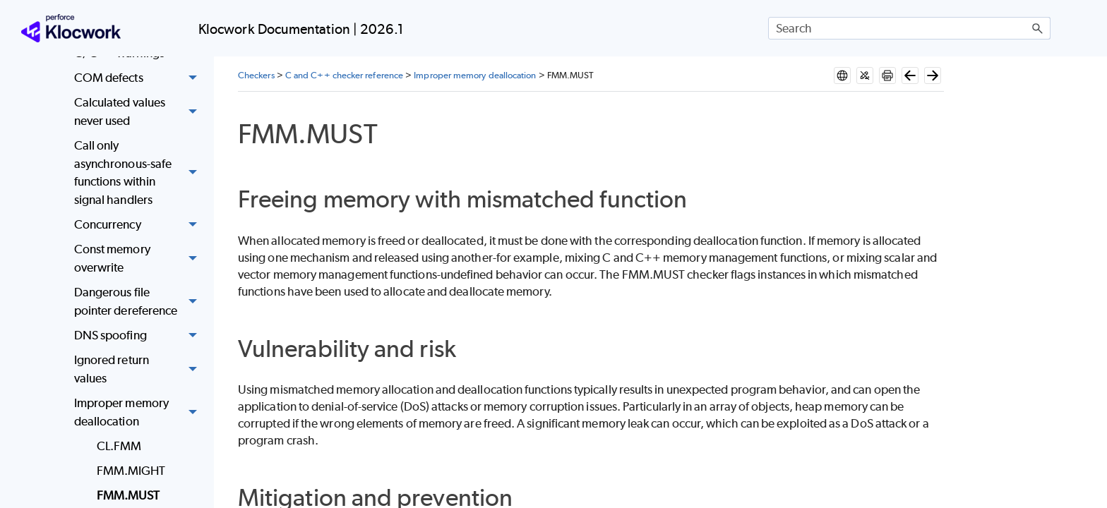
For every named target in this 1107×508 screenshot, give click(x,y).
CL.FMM (119, 446)
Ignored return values (139, 369)
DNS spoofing (139, 335)
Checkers (256, 75)
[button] (1038, 28)
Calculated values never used (139, 112)
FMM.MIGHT (131, 471)
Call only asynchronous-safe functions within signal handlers (139, 172)
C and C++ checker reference (344, 75)
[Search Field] (909, 28)
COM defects (139, 78)
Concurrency (139, 224)
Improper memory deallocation (139, 412)
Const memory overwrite (139, 259)
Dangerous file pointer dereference (139, 301)
